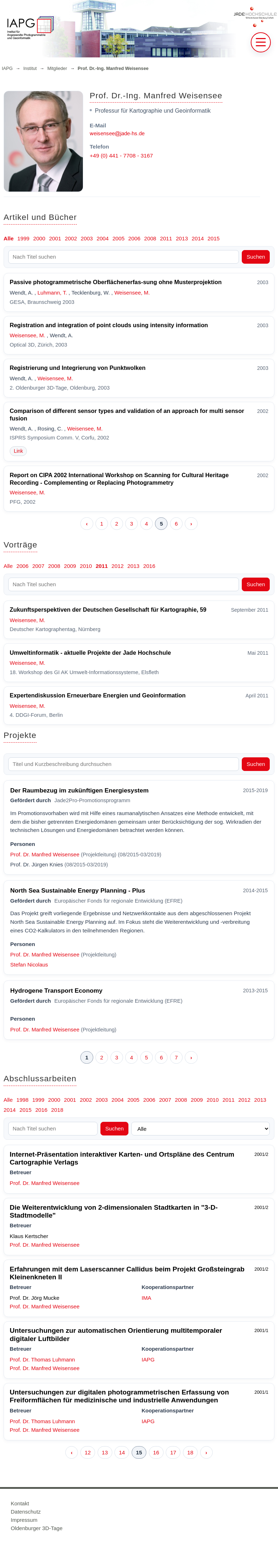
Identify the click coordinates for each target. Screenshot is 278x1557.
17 (173, 1452)
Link (18, 451)
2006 (134, 238)
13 (105, 1452)
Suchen (255, 257)
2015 (214, 238)
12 (88, 1452)
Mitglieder (57, 68)
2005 (118, 238)
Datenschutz (26, 1512)
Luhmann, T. (52, 293)
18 (190, 1452)
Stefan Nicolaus (29, 964)
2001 (55, 238)
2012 (118, 566)
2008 (150, 238)
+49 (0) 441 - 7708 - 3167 (121, 155)
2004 (102, 238)
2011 (166, 238)
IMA (146, 1298)
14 (122, 1452)
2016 (149, 566)
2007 (38, 566)
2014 (198, 238)
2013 (182, 238)
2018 (57, 1110)
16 (156, 1452)
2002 (71, 238)
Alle (9, 238)
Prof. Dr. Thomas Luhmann (42, 1359)
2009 (70, 566)
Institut (30, 68)
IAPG (7, 68)
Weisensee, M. (132, 293)
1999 (23, 238)
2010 (86, 566)
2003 (87, 238)
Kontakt (20, 1503)
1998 (23, 1100)
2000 (39, 238)
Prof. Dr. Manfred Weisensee (45, 854)
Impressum (24, 1520)
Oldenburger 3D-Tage (36, 1528)
